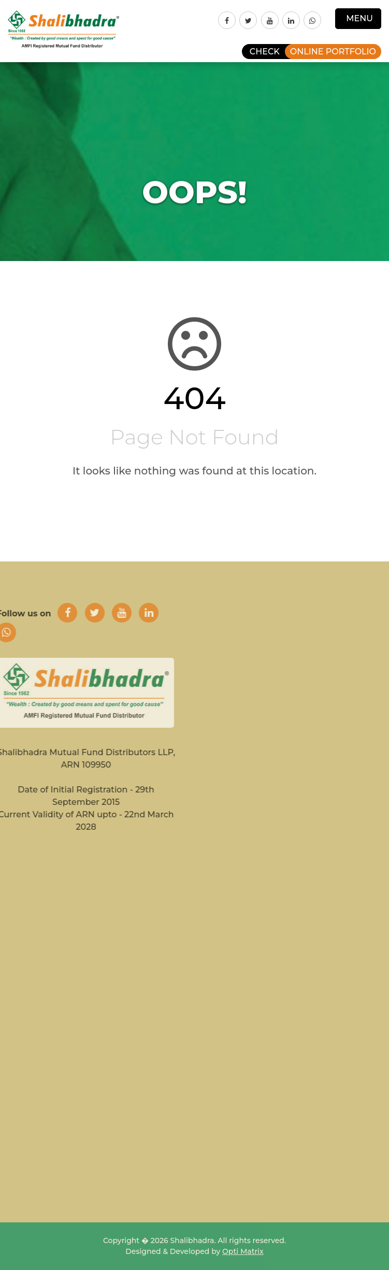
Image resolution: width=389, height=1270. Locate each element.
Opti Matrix (243, 1251)
